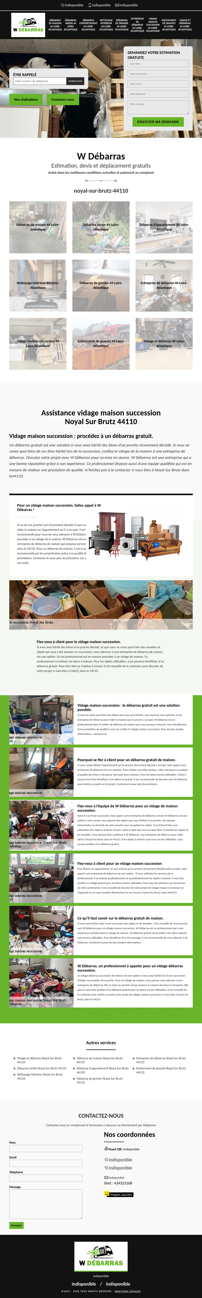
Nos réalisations (26, 99)
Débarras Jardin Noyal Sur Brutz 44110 (41, 1068)
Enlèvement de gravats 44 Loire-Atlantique (169, 25)
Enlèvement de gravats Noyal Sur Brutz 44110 (161, 1070)
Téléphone (45, 1176)
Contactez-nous (62, 99)
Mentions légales (128, 1291)
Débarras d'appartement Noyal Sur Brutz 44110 (103, 1070)
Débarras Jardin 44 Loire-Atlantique (71, 25)
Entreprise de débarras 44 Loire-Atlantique (137, 24)
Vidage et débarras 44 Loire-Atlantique (185, 25)
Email (45, 1161)
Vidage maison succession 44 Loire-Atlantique (153, 24)
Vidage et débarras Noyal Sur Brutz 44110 (39, 1060)
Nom (45, 1146)
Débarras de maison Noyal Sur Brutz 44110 (100, 1060)
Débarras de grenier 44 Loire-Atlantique (122, 25)
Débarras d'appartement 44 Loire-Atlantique (88, 25)
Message (45, 1202)
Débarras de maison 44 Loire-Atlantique (55, 25)
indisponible (74, 5)
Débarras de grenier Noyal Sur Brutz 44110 (100, 1081)
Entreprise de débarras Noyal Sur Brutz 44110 (161, 1060)
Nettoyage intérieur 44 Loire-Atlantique (106, 25)
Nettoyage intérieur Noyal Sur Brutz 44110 (40, 1076)
